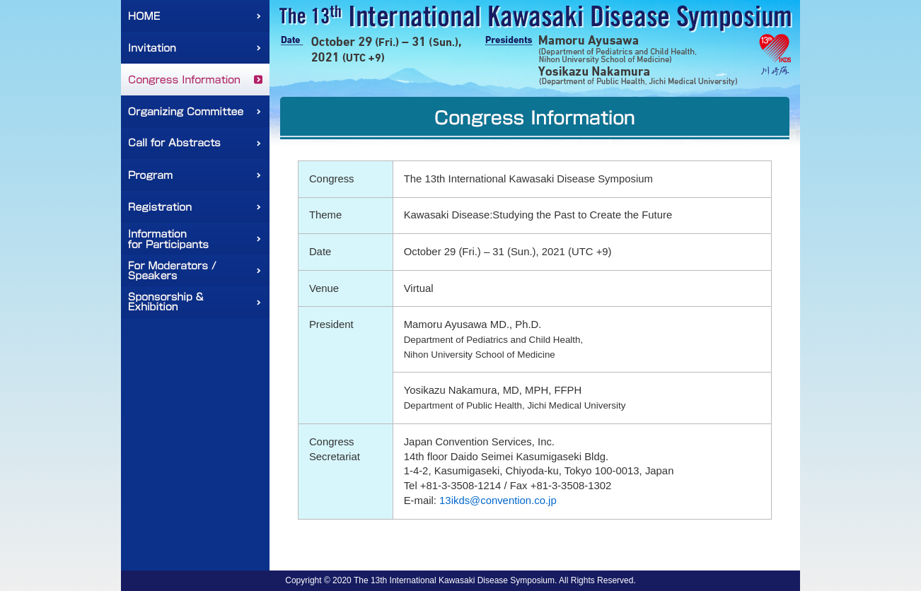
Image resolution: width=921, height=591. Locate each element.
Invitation (195, 48)
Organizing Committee (195, 111)
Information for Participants (195, 238)
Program (195, 175)
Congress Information (195, 79)
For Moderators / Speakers (195, 270)
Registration (195, 207)
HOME (195, 16)
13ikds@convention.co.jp (498, 500)
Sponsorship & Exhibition (195, 302)
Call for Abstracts (195, 143)
